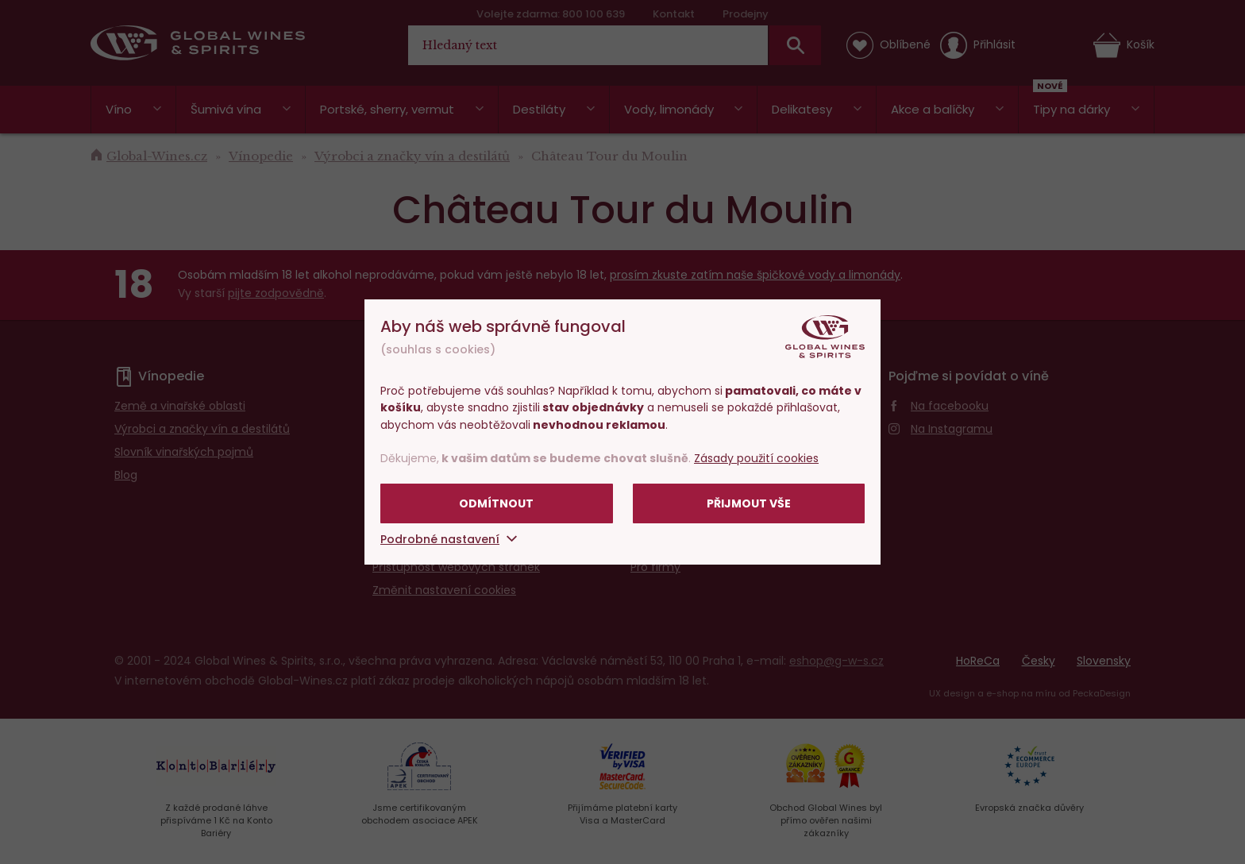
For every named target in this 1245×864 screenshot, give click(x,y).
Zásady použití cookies (756, 458)
